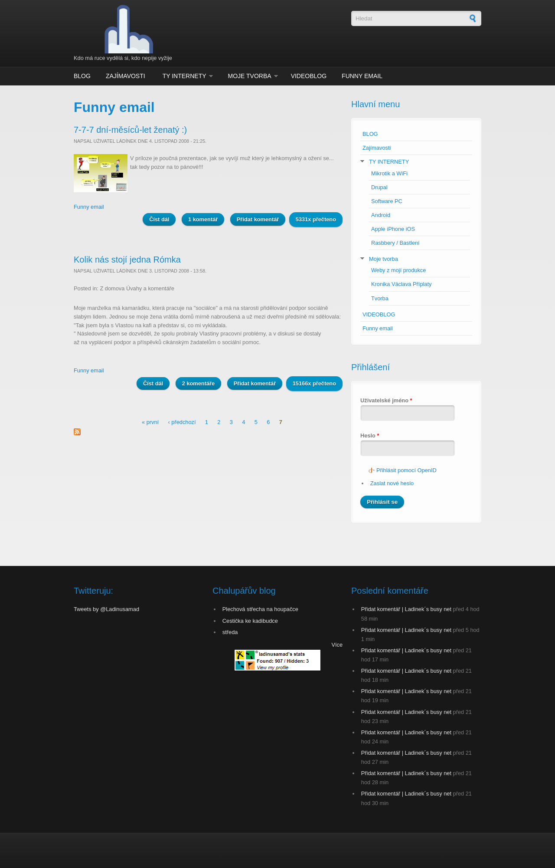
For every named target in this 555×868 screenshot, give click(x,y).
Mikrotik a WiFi (389, 173)
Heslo (369, 435)
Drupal (379, 187)
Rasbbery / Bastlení (395, 243)
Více (337, 644)
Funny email (362, 75)
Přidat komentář (258, 219)
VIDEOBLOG (308, 75)
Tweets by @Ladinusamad (106, 609)
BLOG (82, 75)
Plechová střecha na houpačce (260, 609)
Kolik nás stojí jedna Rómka (127, 259)
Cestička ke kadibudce (250, 621)
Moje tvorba (249, 75)
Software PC (386, 201)
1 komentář (203, 219)
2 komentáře (198, 383)
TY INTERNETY (184, 75)
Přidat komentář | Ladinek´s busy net (406, 609)
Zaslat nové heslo (392, 483)
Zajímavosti (125, 75)
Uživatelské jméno (386, 400)
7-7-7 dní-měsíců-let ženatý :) (130, 130)
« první (150, 422)
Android (380, 215)
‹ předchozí (182, 422)
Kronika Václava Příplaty (401, 284)
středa (230, 632)
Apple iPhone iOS (393, 229)
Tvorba (379, 298)
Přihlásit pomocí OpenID (406, 470)
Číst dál (162, 219)
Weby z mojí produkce (398, 270)
